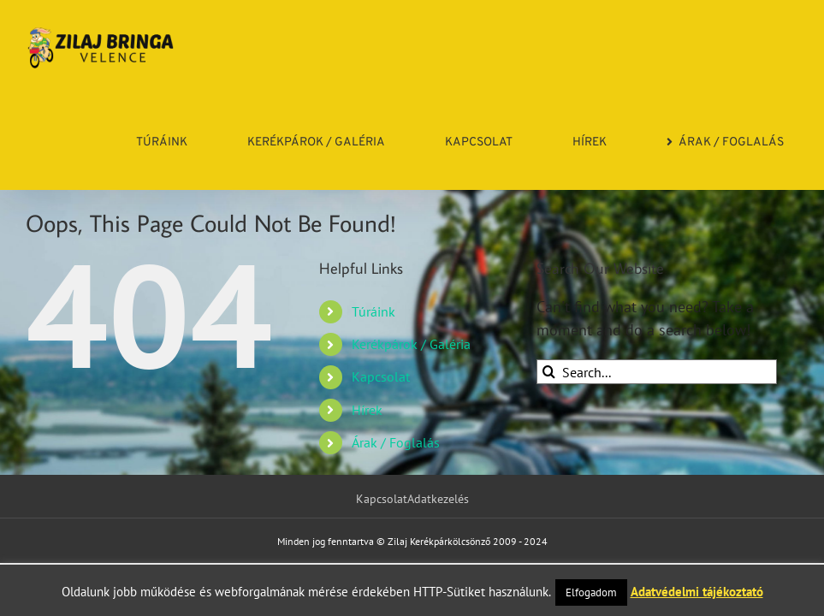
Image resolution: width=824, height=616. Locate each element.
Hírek (367, 409)
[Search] (548, 371)
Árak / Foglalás (396, 442)
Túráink (373, 311)
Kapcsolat (381, 376)
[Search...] (656, 371)
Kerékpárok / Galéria (411, 343)
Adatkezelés (438, 498)
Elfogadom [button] (591, 592)
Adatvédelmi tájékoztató (697, 591)
